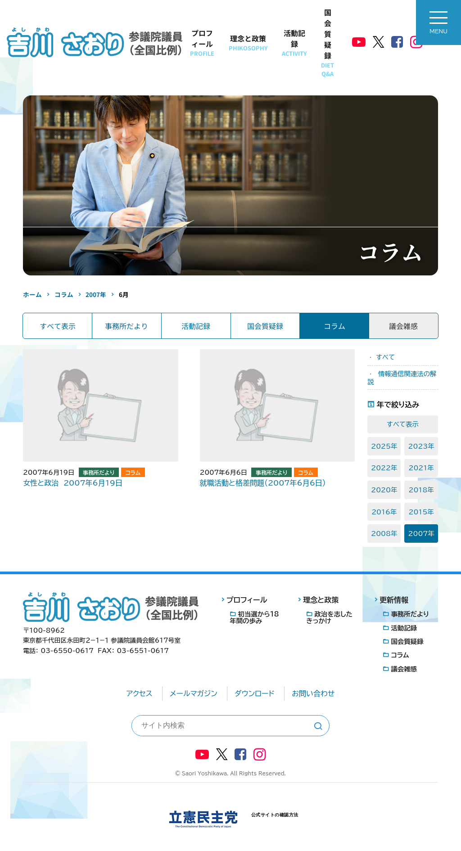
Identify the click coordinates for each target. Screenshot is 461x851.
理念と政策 (248, 42)
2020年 (384, 489)
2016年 (384, 512)
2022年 (384, 467)
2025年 (384, 446)
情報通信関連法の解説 (401, 377)
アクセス (140, 693)
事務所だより (126, 325)
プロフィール (202, 42)
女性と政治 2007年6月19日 (72, 482)
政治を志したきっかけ (329, 617)
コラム (334, 325)
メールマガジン (193, 693)
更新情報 (394, 599)
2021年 (421, 467)
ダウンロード (255, 693)
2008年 (384, 533)
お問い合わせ (313, 693)
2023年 (421, 446)
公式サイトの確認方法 (274, 814)
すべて (385, 357)
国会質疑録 (327, 42)
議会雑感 (404, 669)
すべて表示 (58, 325)
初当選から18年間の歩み (254, 617)
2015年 (421, 512)
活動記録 (294, 42)
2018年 (421, 489)
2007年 (421, 533)
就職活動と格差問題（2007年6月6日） (263, 482)
